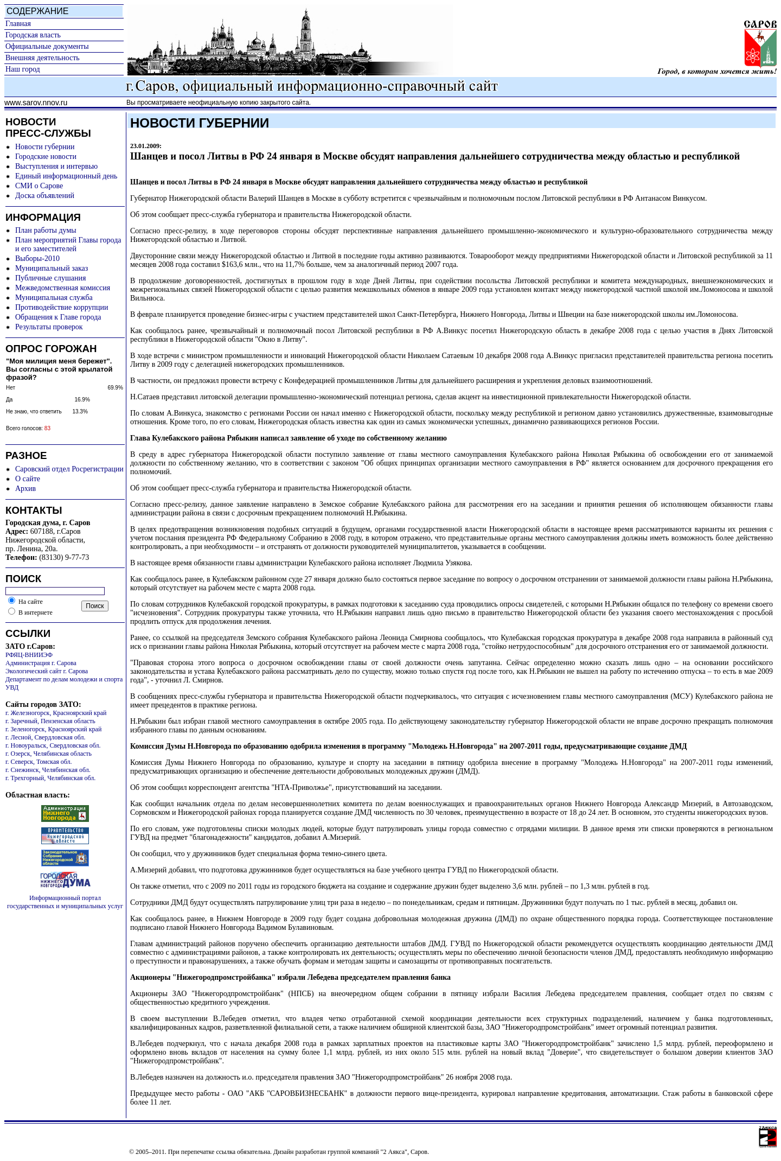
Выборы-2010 (37, 258)
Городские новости (45, 156)
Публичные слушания (50, 278)
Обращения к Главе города (58, 317)
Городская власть (33, 35)
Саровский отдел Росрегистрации (69, 469)
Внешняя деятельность (42, 58)
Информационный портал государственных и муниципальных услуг (65, 902)
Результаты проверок (49, 327)
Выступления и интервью (56, 166)
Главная (18, 24)
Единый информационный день (66, 176)
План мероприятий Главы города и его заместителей (68, 244)
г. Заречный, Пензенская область (50, 721)
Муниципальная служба (54, 298)
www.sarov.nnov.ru (35, 102)
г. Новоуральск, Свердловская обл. (52, 745)
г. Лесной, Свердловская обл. (45, 737)
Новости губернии (44, 147)
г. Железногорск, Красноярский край (55, 713)
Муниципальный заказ (51, 268)
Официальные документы (47, 46)
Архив (25, 488)
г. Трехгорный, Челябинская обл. (50, 778)
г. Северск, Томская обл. (38, 762)
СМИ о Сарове (39, 186)
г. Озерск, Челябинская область (48, 753)
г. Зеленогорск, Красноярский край (53, 729)
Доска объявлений (44, 196)
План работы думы (45, 230)
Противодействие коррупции (61, 307)
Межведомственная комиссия (62, 288)
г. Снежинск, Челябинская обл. (48, 770)
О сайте (27, 479)
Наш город (22, 69)
